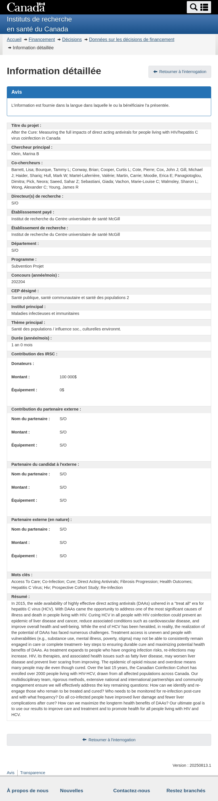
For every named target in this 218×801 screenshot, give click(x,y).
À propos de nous (28, 790)
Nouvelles (71, 790)
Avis (10, 772)
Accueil (14, 39)
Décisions (72, 39)
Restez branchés (186, 790)
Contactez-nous (131, 790)
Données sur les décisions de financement (132, 39)
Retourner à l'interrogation (182, 71)
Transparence (32, 772)
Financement (42, 39)
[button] (199, 7)
